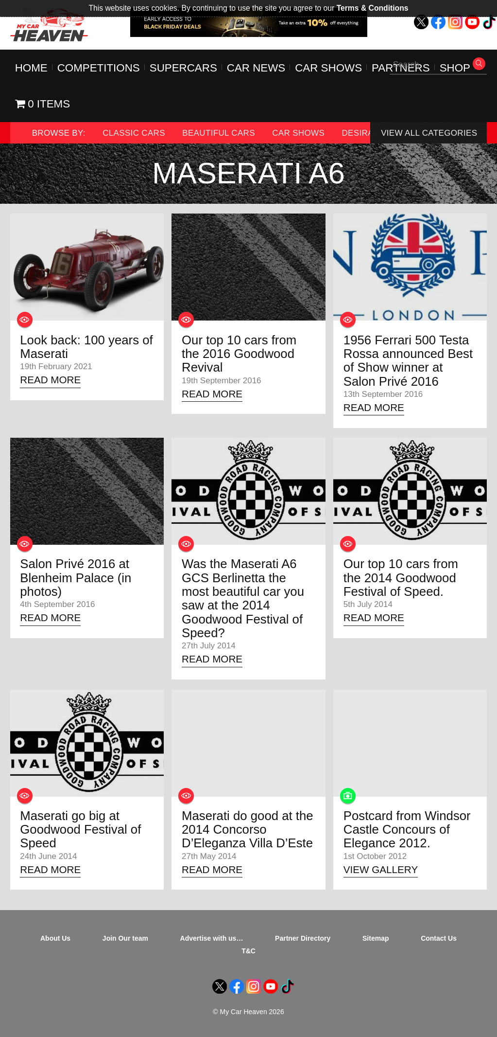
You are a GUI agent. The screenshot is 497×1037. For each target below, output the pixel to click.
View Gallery (380, 869)
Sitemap (375, 938)
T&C (248, 951)
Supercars (183, 68)
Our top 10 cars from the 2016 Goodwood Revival (239, 354)
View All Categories (429, 133)
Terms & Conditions (373, 8)
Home (31, 68)
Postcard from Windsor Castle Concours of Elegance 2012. (407, 829)
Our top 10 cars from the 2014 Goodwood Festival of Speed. (400, 577)
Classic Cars (134, 133)
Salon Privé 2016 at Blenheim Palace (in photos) (75, 577)
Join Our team (125, 938)
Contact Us (439, 938)
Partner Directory (302, 938)
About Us (55, 938)
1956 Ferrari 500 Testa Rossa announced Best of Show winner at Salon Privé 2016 (408, 360)
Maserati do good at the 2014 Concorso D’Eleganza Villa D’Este (247, 829)
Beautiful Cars (218, 133)
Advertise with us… (211, 938)
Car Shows (328, 68)
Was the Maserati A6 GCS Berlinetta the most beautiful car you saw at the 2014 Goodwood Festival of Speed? (243, 598)
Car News (256, 68)
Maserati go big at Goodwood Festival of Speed (80, 829)
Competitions (98, 68)
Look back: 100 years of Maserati (86, 346)
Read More (50, 379)
